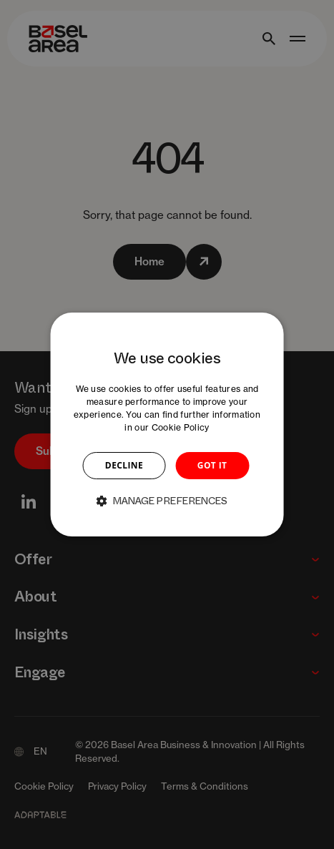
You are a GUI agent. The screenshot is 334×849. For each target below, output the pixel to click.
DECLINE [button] (124, 465)
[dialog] (167, 425)
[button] (167, 501)
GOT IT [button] (212, 465)
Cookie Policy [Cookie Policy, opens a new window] (181, 427)
